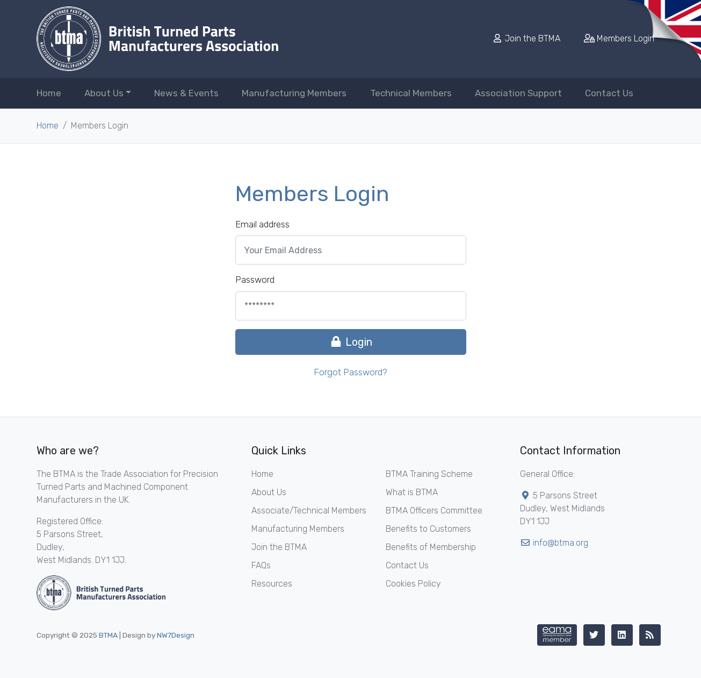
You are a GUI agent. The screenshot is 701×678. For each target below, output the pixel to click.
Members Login (619, 38)
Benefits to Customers (428, 529)
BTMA (108, 635)
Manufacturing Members (294, 93)
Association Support (518, 93)
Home (49, 93)
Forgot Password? (350, 372)
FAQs (261, 565)
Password (254, 279)
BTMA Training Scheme (429, 474)
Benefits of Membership (431, 547)
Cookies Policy (413, 584)
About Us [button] (104, 93)
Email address (262, 224)
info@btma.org (560, 543)
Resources (271, 584)
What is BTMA (412, 492)
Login (350, 342)
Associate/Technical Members (308, 510)
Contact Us (609, 93)
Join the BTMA (527, 38)
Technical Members (411, 93)
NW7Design (175, 635)
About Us (268, 492)
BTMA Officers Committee (434, 510)
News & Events (186, 93)
